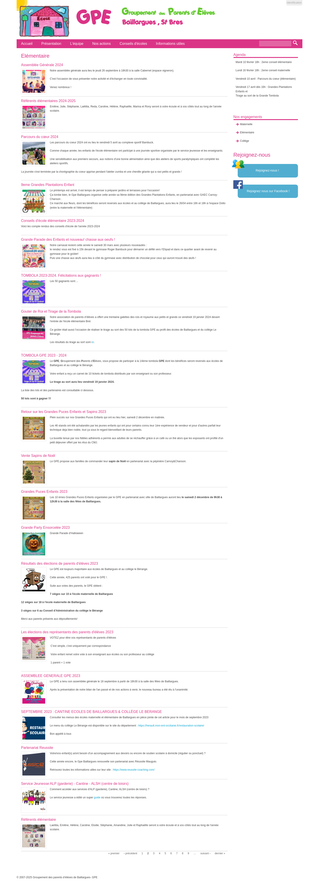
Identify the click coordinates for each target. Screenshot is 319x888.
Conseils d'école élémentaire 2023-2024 (52, 221)
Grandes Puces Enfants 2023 (44, 491)
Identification (294, 2)
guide (97, 797)
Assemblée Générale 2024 (42, 65)
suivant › (205, 853)
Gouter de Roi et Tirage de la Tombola (51, 311)
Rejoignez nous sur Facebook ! (268, 191)
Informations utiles (170, 43)
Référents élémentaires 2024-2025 (48, 101)
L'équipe (76, 43)
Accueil (27, 43)
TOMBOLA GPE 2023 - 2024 (43, 355)
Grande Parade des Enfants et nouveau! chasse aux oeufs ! (68, 239)
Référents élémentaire (38, 819)
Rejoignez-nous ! (267, 170)
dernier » (220, 853)
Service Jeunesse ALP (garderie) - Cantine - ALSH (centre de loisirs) (74, 783)
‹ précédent (130, 853)
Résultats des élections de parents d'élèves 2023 (59, 563)
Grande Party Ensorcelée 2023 (45, 527)
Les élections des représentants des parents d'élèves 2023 (67, 632)
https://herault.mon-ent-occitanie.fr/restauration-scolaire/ (171, 725)
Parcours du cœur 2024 (39, 137)
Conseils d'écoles (133, 43)
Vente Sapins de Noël (38, 456)
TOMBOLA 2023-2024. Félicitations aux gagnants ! (61, 275)
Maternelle (246, 124)
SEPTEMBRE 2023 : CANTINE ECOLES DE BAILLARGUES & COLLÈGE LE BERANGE (91, 712)
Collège (244, 140)
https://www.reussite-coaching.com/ (134, 769)
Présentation (51, 43)
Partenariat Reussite (37, 748)
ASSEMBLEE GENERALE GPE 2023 (50, 676)
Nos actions (101, 43)
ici (92, 342)
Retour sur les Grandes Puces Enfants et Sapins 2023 (63, 412)
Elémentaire (247, 132)
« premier (114, 853)
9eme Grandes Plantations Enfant (47, 185)
